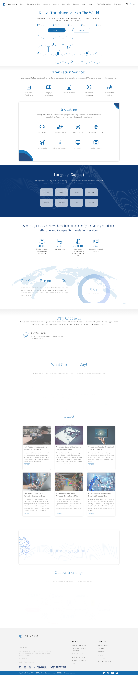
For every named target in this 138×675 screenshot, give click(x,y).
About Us (91, 4)
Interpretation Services (79, 660)
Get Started (56, 30)
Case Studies (66, 4)
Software (84, 25)
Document (42, 25)
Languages (46, 4)
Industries (56, 4)
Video (71, 25)
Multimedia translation (79, 657)
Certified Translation (78, 654)
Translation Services (33, 4)
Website (57, 25)
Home (22, 4)
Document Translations (79, 645)
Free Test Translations (104, 4)
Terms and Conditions (104, 661)
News (83, 4)
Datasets (76, 4)
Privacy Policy (102, 658)
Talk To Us (81, 30)
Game (99, 25)
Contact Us (117, 4)
